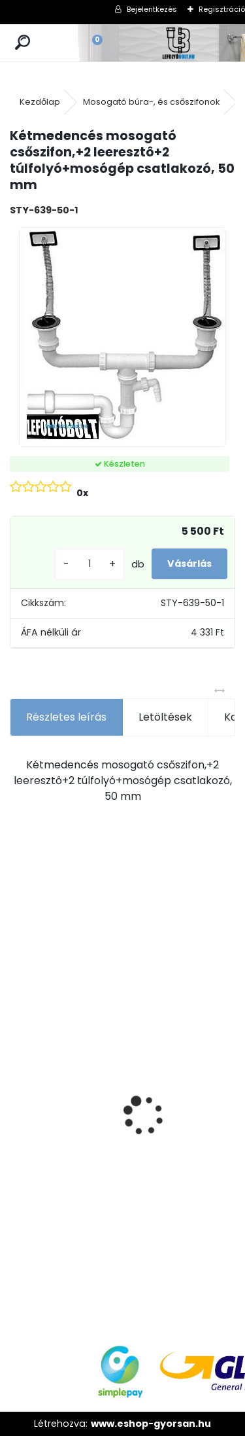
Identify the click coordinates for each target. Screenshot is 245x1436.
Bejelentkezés (152, 9)
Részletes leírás (66, 717)
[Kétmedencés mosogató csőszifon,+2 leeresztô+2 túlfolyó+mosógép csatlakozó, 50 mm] (122, 337)
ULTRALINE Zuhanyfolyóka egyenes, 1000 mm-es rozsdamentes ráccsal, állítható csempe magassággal (150, 1138)
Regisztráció (222, 9)
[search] (22, 42)
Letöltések (165, 717)
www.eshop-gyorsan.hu (151, 1423)
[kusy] (89, 563)
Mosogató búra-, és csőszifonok (151, 102)
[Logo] (179, 43)
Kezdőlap (40, 102)
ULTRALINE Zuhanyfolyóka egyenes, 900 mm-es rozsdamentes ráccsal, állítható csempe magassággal (57, 1138)
